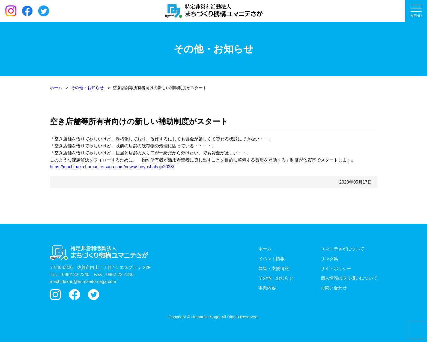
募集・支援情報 (273, 268)
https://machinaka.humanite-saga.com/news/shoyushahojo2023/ (112, 166)
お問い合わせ (334, 288)
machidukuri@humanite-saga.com (83, 281)
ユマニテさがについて (342, 249)
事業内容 (267, 288)
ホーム (264, 249)
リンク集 (329, 258)
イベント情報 (271, 258)
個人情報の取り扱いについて (349, 278)
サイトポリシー (336, 268)
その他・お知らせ (275, 278)
